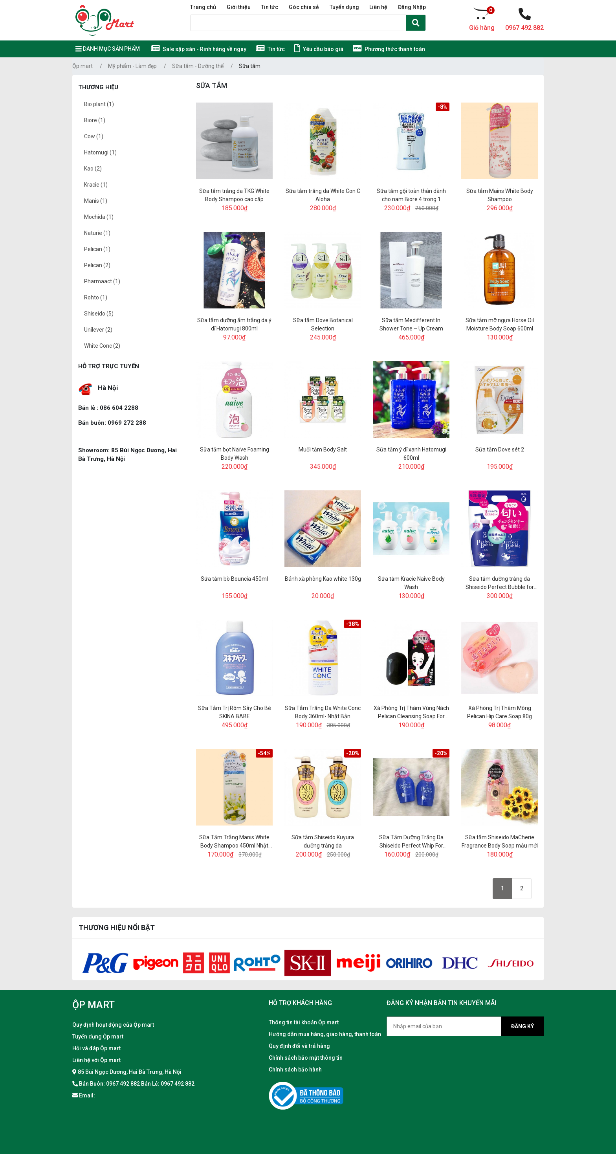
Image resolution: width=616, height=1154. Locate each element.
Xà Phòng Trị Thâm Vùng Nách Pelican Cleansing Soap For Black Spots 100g (411, 713)
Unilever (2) (98, 330)
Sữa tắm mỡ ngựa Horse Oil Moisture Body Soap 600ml (500, 324)
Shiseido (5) (99, 313)
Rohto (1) (95, 297)
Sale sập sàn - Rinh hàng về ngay (198, 49)
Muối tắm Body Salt (323, 449)
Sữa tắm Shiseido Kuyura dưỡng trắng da (323, 841)
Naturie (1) (97, 233)
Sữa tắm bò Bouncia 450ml (234, 579)
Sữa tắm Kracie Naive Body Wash (411, 583)
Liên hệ (378, 7)
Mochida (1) (99, 217)
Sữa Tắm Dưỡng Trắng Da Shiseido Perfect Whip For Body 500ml (411, 842)
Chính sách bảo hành (295, 1069)
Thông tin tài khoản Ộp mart (304, 1022)
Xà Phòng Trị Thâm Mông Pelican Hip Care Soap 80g (499, 712)
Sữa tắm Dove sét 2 (499, 449)
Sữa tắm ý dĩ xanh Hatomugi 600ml (411, 453)
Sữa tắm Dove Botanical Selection (323, 324)
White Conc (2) (102, 346)
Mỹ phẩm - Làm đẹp (132, 66)
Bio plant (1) (99, 104)
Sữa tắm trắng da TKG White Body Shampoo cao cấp (234, 195)
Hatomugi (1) (100, 152)
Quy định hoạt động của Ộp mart (113, 1025)
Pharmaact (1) (102, 281)
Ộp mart (82, 66)
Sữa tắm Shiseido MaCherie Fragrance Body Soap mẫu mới (500, 841)
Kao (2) (93, 168)
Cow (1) (93, 136)
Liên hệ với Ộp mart (96, 1060)
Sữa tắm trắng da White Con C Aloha (323, 195)
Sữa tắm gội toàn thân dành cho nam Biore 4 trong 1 (411, 195)
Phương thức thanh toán (389, 49)
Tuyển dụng (344, 7)
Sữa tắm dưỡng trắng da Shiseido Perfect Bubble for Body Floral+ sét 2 (500, 583)
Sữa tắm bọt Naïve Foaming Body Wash (234, 453)
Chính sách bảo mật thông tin (306, 1058)
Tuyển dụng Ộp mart (97, 1036)
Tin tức (269, 7)
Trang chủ (203, 7)
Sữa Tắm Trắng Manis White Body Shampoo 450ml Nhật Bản (234, 842)
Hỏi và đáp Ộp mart (96, 1048)
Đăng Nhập (412, 7)
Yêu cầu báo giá (318, 49)
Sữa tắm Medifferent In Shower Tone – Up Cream (411, 324)
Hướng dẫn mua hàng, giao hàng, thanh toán (325, 1034)
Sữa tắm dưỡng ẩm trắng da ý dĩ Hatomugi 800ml (234, 324)
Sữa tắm (249, 66)
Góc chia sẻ (304, 7)
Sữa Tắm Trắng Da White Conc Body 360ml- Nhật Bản (323, 712)
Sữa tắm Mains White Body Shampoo (499, 195)
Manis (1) (95, 201)
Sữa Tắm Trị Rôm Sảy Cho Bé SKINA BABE (234, 712)
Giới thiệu (239, 7)
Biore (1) (94, 120)
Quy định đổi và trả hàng (299, 1046)
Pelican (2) (97, 265)
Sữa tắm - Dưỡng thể (198, 66)
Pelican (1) (97, 249)
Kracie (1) (96, 185)
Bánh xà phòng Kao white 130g (323, 579)
